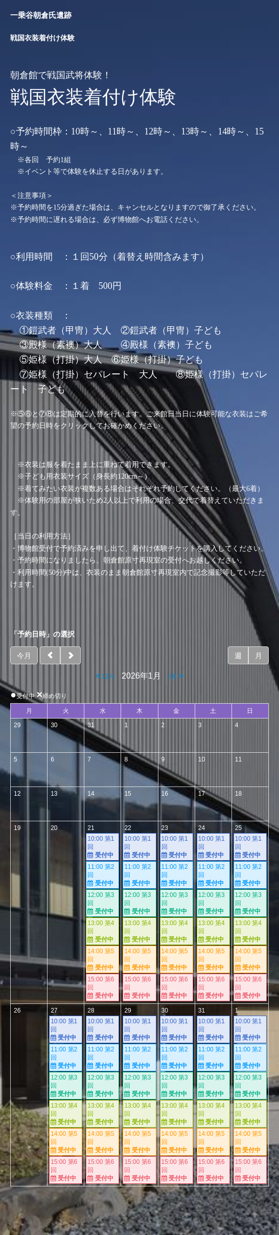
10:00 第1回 (102, 847)
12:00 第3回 (102, 903)
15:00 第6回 (102, 988)
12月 (105, 675)
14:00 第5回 (102, 960)
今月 (24, 656)
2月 (175, 675)
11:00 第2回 (102, 875)
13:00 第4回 (102, 931)
